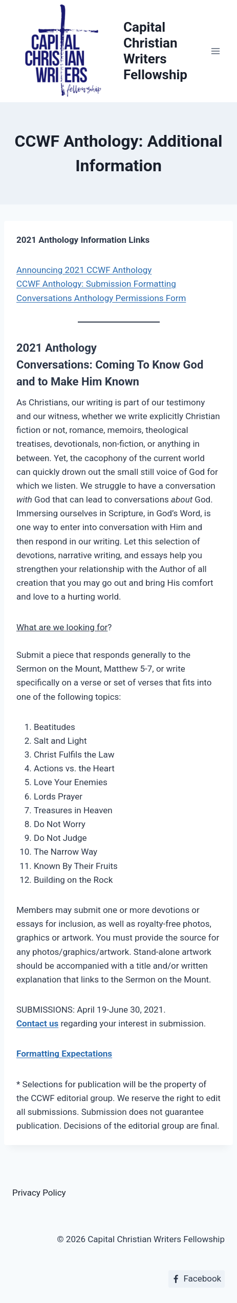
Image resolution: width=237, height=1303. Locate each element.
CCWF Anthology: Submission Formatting (96, 284)
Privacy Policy (39, 1192)
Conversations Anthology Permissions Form (101, 298)
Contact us (37, 1023)
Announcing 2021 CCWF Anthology (84, 270)
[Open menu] (215, 51)
